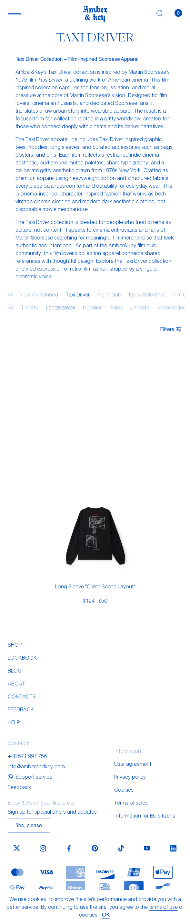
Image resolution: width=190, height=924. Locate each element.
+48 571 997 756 (27, 756)
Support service (30, 777)
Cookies (124, 789)
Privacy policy (130, 777)
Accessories (171, 307)
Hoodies (93, 307)
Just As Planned (39, 294)
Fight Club (109, 294)
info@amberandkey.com (36, 766)
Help (14, 722)
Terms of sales (131, 802)
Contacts (22, 696)
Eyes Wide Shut (147, 294)
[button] (14, 13)
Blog (15, 670)
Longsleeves (60, 307)
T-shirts (29, 307)
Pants (116, 307)
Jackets (140, 307)
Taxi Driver (78, 294)
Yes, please (29, 825)
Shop (15, 644)
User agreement (132, 764)
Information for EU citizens (144, 815)
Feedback (21, 709)
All (10, 294)
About (16, 683)
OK (106, 914)
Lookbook (22, 657)
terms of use (163, 907)
